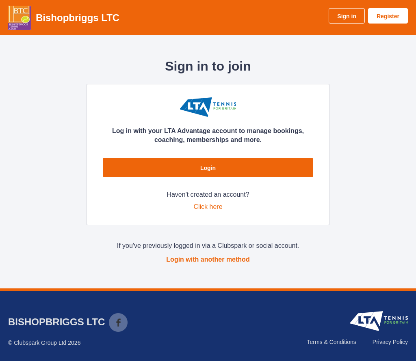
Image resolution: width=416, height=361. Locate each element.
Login (208, 168)
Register (388, 16)
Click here (207, 206)
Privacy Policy (390, 342)
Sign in (346, 16)
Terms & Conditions (331, 342)
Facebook (118, 322)
